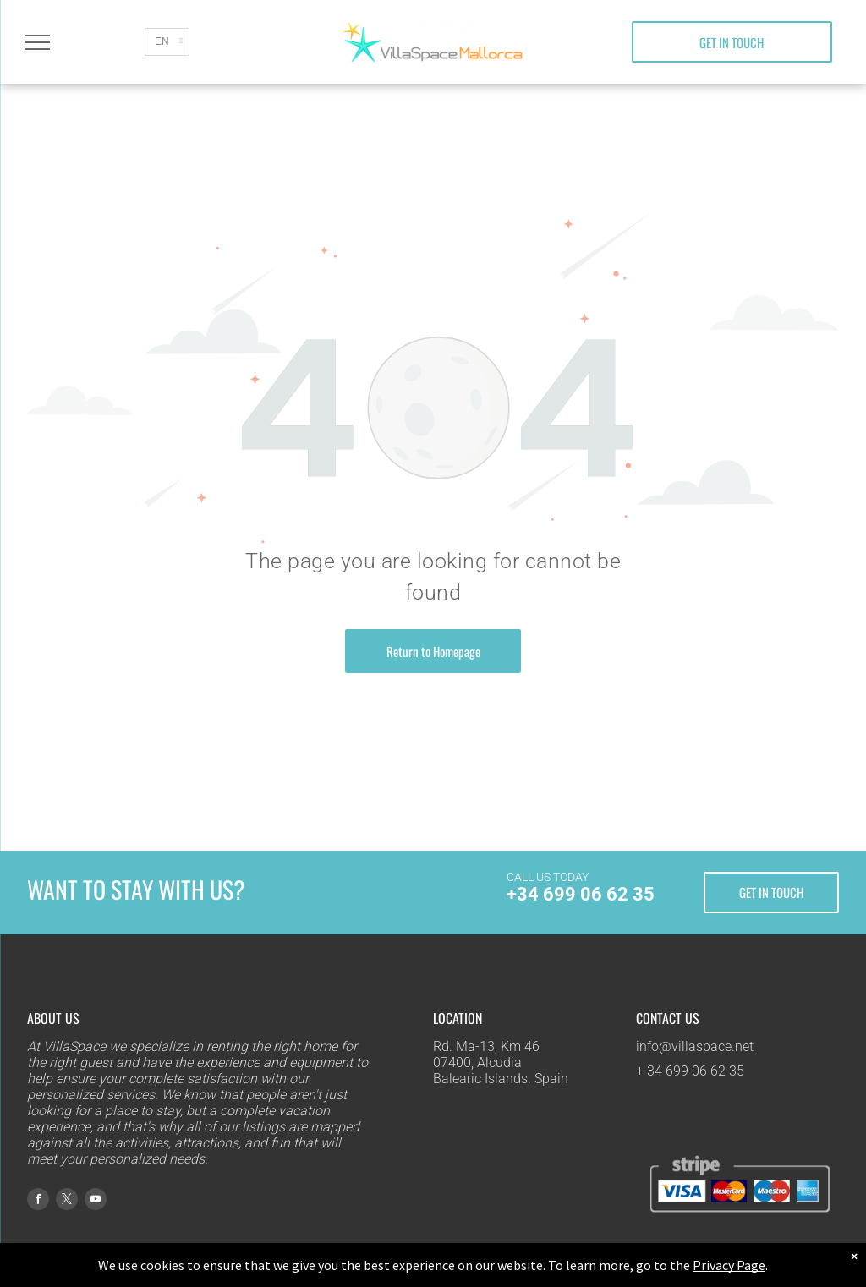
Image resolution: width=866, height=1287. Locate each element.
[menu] (37, 42)
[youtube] (96, 1201)
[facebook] (38, 1201)
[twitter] (67, 1201)
